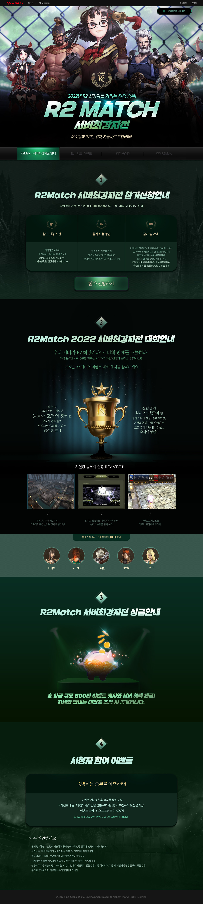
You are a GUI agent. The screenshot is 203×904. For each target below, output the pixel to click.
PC (31, 3)
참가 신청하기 (100, 283)
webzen (15, 3)
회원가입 (183, 3)
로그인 (194, 3)
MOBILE (45, 3)
